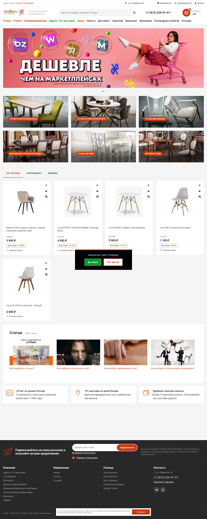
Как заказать (111, 472)
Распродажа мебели (166, 20)
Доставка (104, 20)
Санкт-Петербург (25, 3)
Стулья (17, 20)
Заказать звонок (164, 482)
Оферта (7, 500)
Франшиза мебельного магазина (20, 488)
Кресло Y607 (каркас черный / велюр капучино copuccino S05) (25, 229)
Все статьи (31, 333)
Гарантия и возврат (114, 484)
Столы (7, 20)
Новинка (53, 173)
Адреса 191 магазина (62, 20)
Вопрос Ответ (111, 488)
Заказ (80, 20)
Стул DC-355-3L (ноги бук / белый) (24, 305)
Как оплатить (111, 476)
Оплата (91, 20)
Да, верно (93, 262)
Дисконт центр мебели (15, 484)
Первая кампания (86, 457)
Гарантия (117, 20)
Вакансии (131, 20)
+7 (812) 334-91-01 (158, 12)
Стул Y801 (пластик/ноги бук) (175, 227)
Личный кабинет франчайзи (18, 492)
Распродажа (34, 173)
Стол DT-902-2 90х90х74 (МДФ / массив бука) (77, 229)
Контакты (8, 480)
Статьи (57, 476)
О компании (9, 476)
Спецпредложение (35, 20)
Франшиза (145, 20)
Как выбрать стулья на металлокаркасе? (172, 368)
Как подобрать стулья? (21, 368)
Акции (56, 472)
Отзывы (186, 20)
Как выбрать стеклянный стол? (73, 368)
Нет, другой (113, 262)
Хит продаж (13, 173)
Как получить (111, 480)
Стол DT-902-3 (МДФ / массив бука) (127, 227)
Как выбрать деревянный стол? (120, 368)
